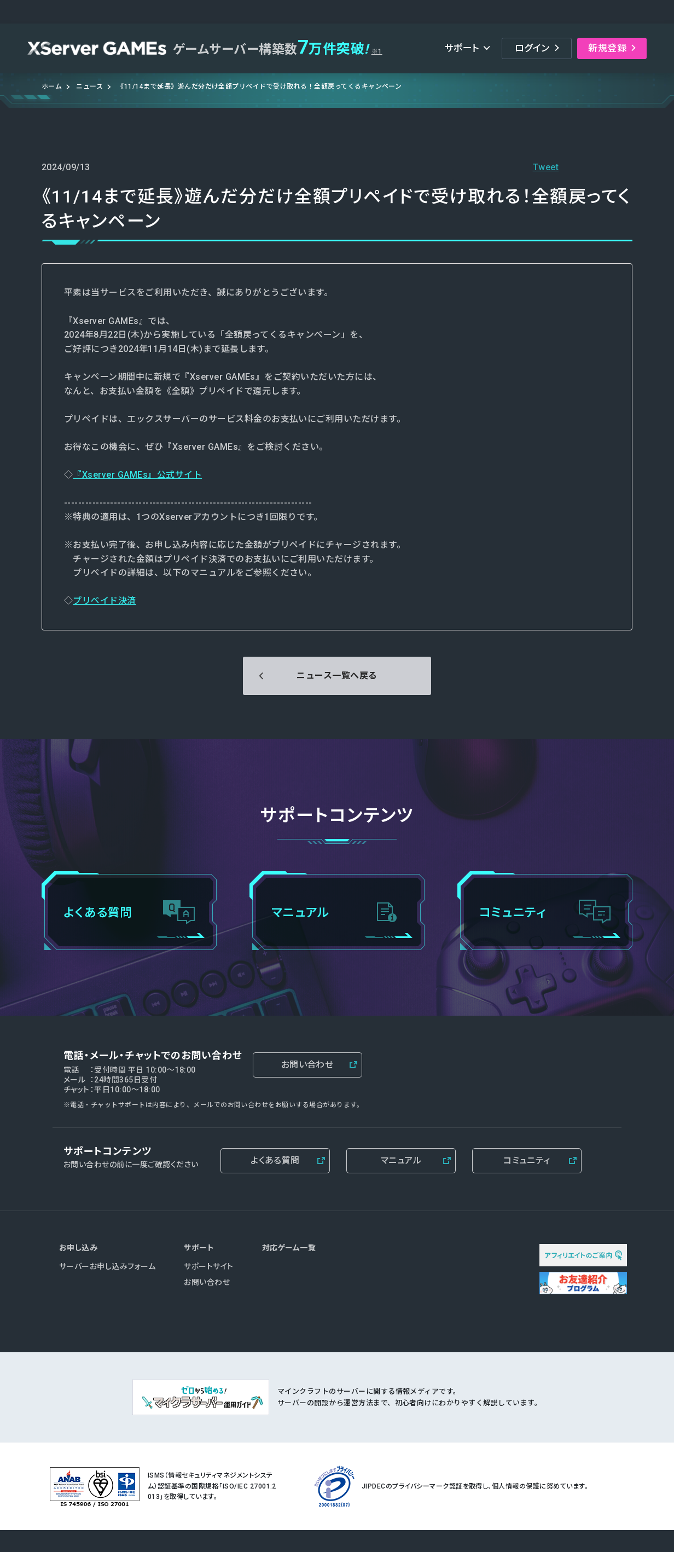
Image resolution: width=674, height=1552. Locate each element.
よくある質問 (275, 1160)
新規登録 (607, 48)
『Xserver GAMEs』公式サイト (137, 475)
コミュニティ (526, 1160)
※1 (376, 51)
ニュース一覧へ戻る (337, 675)
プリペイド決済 (104, 600)
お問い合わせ (307, 1064)
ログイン (532, 48)
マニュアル (401, 1160)
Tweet (546, 167)
